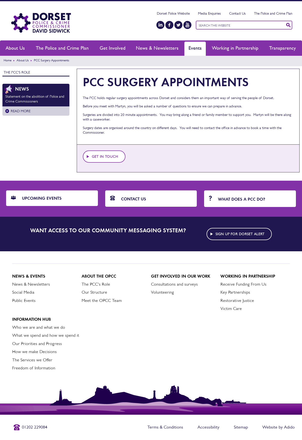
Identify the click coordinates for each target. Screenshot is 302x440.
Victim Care (231, 308)
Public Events (24, 300)
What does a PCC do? (237, 199)
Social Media (23, 292)
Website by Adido (278, 427)
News (22, 89)
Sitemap (241, 427)
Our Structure (94, 292)
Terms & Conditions (165, 427)
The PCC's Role (17, 72)
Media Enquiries (209, 13)
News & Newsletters (157, 48)
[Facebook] (169, 25)
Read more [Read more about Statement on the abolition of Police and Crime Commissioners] (20, 111)
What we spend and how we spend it (45, 335)
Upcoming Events (36, 198)
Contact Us (237, 13)
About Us (15, 48)
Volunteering (162, 292)
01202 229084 (34, 427)
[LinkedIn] (160, 25)
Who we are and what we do (38, 327)
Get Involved (112, 48)
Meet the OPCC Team (102, 300)
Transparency (282, 48)
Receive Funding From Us (243, 284)
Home (7, 60)
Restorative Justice (237, 300)
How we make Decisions (34, 351)
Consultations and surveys (174, 284)
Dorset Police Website (173, 13)
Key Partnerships (235, 292)
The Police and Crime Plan (273, 13)
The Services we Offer (32, 359)
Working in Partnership (235, 48)
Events (195, 48)
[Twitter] (178, 25)
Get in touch (105, 157)
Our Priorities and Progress (37, 343)
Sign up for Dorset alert (240, 234)
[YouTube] (187, 25)
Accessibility (208, 427)
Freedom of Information (33, 367)
